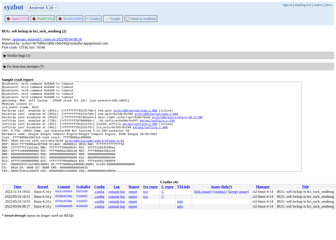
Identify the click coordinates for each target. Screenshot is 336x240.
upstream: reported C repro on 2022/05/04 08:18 (47, 39)
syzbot (13, 7)
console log (117, 192)
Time (17, 187)
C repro (167, 187)
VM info (183, 187)
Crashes (93, 19)
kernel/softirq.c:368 (139, 133)
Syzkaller (83, 187)
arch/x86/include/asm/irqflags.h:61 (94, 153)
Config (99, 187)
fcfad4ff (82, 196)
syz (145, 192)
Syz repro (150, 187)
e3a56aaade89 (64, 206)
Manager (263, 187)
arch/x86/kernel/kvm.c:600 (135, 116)
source (318, 5)
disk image (203, 192)
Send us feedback (141, 19)
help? (226, 187)
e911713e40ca (64, 191)
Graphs (113, 19)
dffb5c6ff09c (64, 196)
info (180, 201)
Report (134, 187)
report (133, 192)
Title (305, 187)
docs (329, 5)
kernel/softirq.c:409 (150, 137)
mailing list (303, 5)
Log (117, 187)
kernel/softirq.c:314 (157, 128)
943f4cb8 (82, 191)
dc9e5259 (82, 206)
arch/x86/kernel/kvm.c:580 (156, 120)
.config (99, 192)
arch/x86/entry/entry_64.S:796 (177, 124)
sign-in (287, 5)
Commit (64, 187)
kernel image (238, 192)
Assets (215, 187)
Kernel (43, 187)
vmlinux (220, 192)
